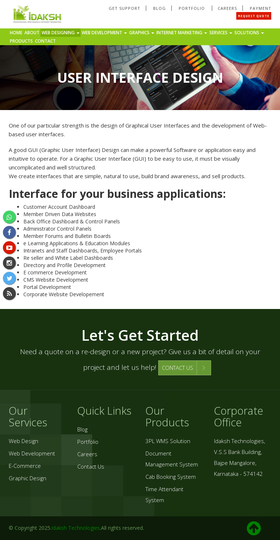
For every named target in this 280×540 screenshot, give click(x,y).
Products (21, 41)
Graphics (141, 33)
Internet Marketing (181, 33)
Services (220, 33)
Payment (260, 8)
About (31, 33)
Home (16, 33)
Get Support (124, 8)
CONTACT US (177, 367)
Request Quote (253, 16)
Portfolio (192, 8)
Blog (159, 8)
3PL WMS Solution (167, 441)
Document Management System (171, 459)
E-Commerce (25, 465)
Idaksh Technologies (75, 527)
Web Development (104, 33)
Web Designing (60, 33)
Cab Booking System (170, 476)
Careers (227, 8)
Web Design (23, 441)
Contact (45, 41)
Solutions (249, 33)
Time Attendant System (164, 494)
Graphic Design (27, 478)
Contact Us (90, 466)
